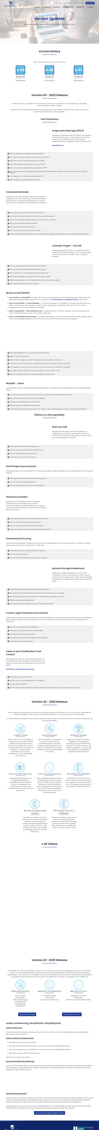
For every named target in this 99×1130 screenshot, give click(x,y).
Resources (80, 7)
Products (38, 7)
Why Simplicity (69, 7)
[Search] (51, 3)
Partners (57, 7)
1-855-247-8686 (79, 3)
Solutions (48, 7)
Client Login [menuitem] (58, 3)
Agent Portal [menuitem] (67, 3)
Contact (91, 7)
